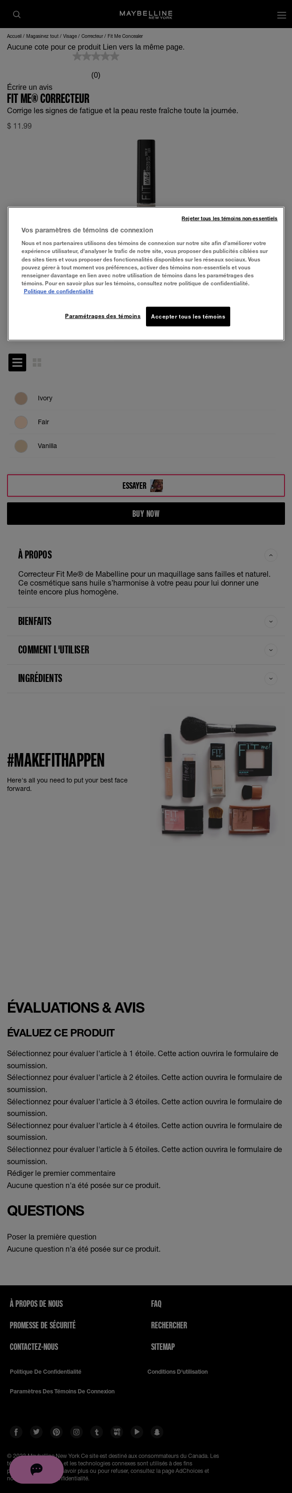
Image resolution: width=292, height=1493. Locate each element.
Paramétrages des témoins (103, 316)
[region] (146, 273)
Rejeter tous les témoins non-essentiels (229, 218)
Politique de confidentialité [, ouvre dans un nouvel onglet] (59, 291)
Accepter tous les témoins (188, 316)
